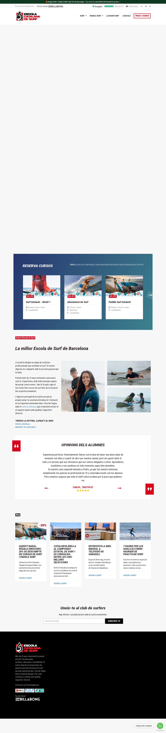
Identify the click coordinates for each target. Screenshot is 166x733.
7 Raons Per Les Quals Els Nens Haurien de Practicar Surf (133, 564)
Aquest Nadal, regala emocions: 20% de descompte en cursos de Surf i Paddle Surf (30, 565)
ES (142, 7)
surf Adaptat (109, 275)
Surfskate (93, 275)
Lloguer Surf (112, 16)
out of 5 (119, 7)
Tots (35, 275)
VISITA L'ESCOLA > (23, 436)
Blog (19, 527)
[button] (16, 300)
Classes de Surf (49, 275)
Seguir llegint (25, 592)
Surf (82, 16)
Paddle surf (67, 275)
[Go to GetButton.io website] (160, 730)
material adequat (29, 418)
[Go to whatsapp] (160, 726)
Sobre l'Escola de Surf (33, 348)
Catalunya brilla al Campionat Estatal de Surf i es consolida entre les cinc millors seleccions (65, 568)
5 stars (109, 7)
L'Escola (127, 16)
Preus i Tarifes (142, 16)
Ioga (123, 275)
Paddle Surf (95, 16)
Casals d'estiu (136, 275)
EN (150, 7)
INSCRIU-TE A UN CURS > (25, 439)
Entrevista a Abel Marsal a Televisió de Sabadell (100, 564)
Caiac (81, 275)
